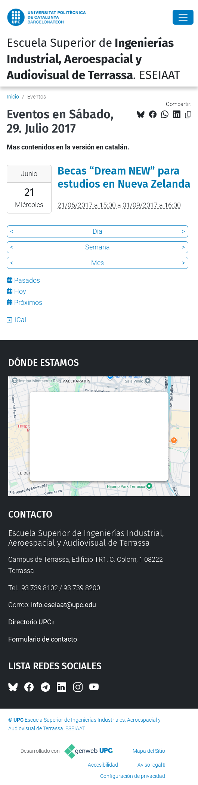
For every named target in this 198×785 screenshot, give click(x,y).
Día (97, 231)
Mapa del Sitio (149, 751)
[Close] (183, 17)
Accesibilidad (103, 765)
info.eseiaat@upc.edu (63, 605)
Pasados (27, 280)
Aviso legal (149, 765)
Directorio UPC (30, 622)
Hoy (20, 291)
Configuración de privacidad (132, 776)
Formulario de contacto (42, 639)
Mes (97, 263)
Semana (97, 247)
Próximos (28, 302)
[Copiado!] (188, 114)
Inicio (13, 97)
